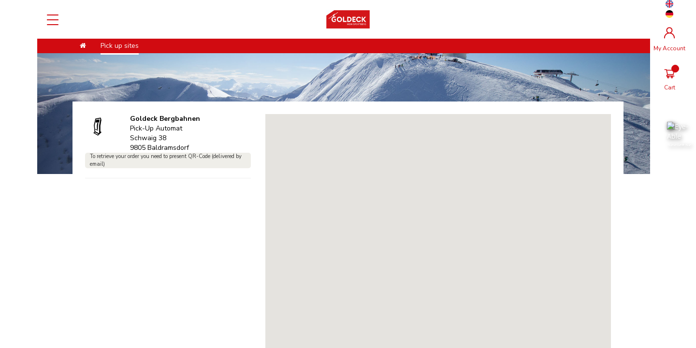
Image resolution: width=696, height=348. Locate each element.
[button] (438, 211)
